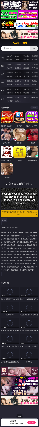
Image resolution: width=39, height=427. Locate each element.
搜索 (34, 48)
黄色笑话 (26, 93)
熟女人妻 (10, 68)
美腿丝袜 (10, 84)
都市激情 (10, 89)
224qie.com (19, 43)
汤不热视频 (34, 97)
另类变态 (35, 76)
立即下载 (31, 422)
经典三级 (18, 76)
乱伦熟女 (26, 76)
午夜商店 (18, 97)
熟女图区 (26, 84)
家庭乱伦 (18, 89)
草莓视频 (26, 97)
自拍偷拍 (18, 64)
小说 (2, 91)
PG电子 (9, 56)
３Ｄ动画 (35, 64)
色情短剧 (18, 101)
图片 (2, 82)
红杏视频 (10, 101)
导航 (2, 99)
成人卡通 (26, 73)
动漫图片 (35, 81)
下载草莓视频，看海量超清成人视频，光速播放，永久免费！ (19, 213)
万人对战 (26, 56)
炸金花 (18, 60)
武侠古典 (35, 89)
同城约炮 (10, 97)
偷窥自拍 (10, 81)
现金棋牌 (26, 60)
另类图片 (35, 84)
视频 (2, 66)
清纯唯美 (18, 84)
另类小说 (18, 93)
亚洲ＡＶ (10, 64)
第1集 (4, 220)
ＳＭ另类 (35, 68)
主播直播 (26, 68)
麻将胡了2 (9, 60)
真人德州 (18, 56)
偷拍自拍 (18, 73)
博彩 (2, 57)
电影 (2, 74)
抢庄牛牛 (35, 60)
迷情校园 (10, 93)
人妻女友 (26, 89)
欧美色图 (26, 81)
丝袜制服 (18, 68)
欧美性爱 (35, 73)
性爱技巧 (35, 93)
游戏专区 (35, 56)
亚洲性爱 (10, 73)
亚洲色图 (18, 81)
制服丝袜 (10, 76)
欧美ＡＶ (26, 64)
